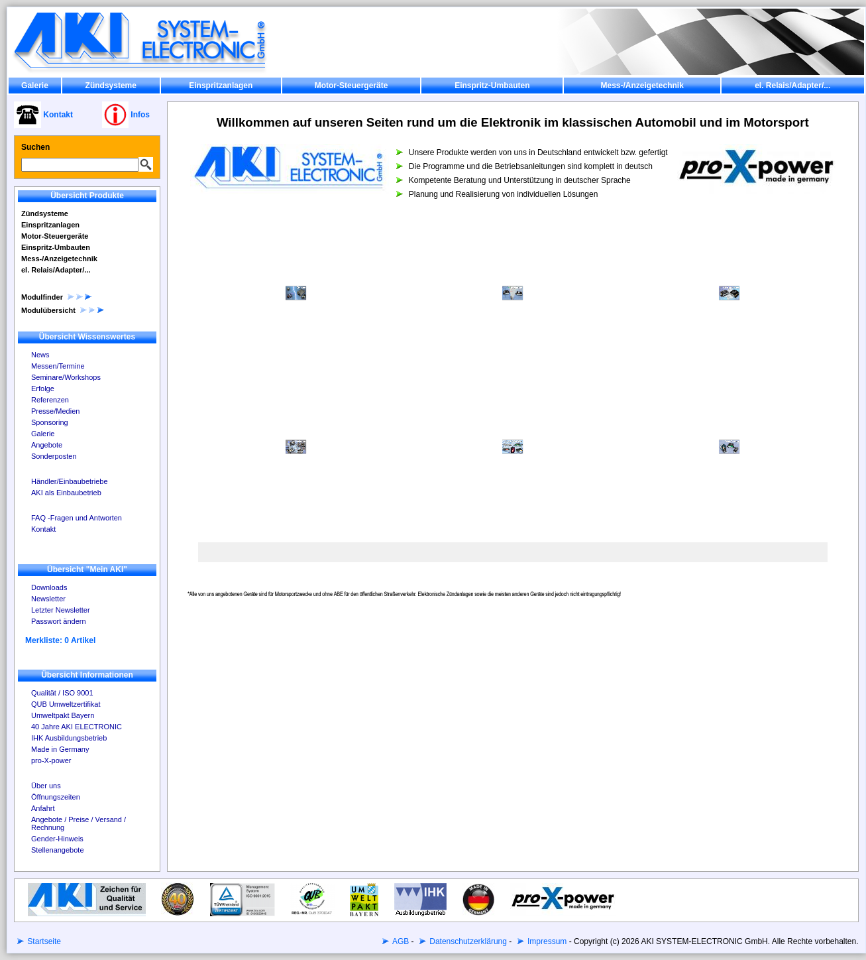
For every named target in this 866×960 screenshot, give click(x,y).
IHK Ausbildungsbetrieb (69, 738)
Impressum (546, 941)
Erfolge (42, 388)
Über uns (46, 786)
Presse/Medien (55, 411)
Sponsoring (49, 422)
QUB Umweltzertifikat (66, 704)
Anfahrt (42, 808)
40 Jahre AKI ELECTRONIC (76, 727)
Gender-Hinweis (57, 839)
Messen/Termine (58, 366)
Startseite (43, 941)
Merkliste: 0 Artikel (60, 640)
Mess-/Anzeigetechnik (641, 85)
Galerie (34, 85)
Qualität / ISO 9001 (62, 693)
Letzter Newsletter (60, 610)
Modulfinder (57, 297)
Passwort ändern (58, 621)
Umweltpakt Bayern (62, 715)
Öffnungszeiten (55, 797)
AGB (399, 941)
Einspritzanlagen (220, 85)
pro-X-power (51, 760)
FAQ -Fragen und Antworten (76, 518)
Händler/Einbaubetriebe (69, 481)
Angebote (46, 445)
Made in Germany (60, 749)
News (40, 355)
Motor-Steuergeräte (351, 85)
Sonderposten (54, 456)
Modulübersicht (63, 310)
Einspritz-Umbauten (492, 85)
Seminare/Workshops (66, 377)
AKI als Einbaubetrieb (66, 493)
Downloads (49, 587)
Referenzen (50, 400)
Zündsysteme (110, 85)
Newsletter (48, 599)
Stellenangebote (57, 850)
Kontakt (43, 529)
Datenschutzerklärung (467, 941)
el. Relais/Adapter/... (792, 85)
